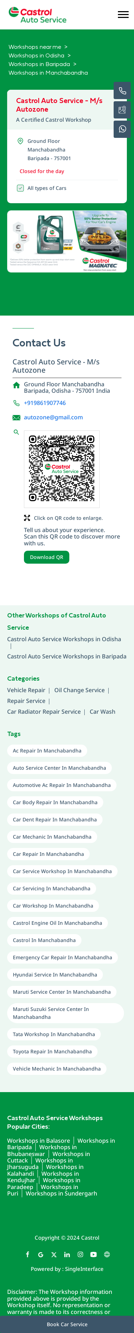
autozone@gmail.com (53, 417)
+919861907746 (45, 403)
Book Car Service (67, 1324)
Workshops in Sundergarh (61, 1193)
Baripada (114, 656)
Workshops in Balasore (38, 1141)
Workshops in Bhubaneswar (42, 1150)
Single (84, 1268)
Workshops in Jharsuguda (40, 1163)
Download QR (46, 557)
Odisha (111, 639)
